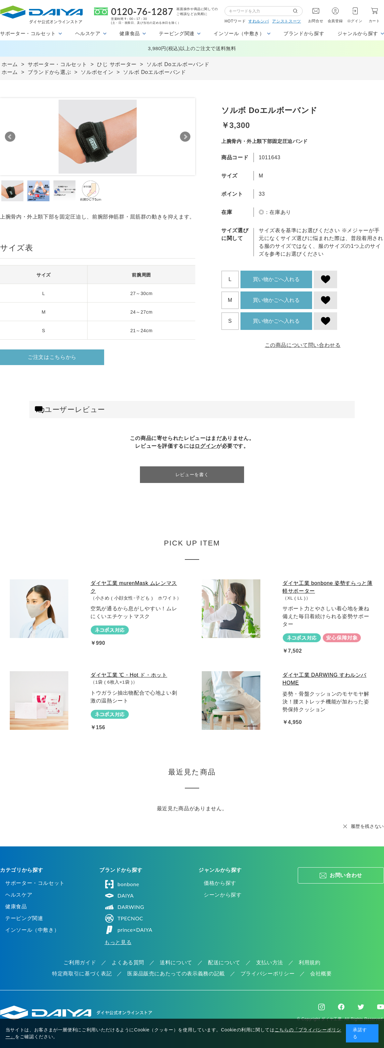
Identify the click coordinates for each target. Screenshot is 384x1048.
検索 (297, 11)
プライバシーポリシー (267, 973)
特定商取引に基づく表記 (82, 973)
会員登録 (335, 21)
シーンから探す (222, 895)
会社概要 (321, 973)
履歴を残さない (367, 826)
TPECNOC (123, 918)
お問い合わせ (346, 875)
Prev (10, 137)
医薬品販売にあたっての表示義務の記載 (176, 973)
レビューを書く (192, 474)
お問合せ (315, 21)
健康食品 (16, 906)
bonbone (121, 884)
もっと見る (117, 942)
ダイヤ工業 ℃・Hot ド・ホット (128, 675)
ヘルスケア (18, 895)
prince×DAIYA (128, 930)
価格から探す (220, 883)
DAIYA (119, 895)
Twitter (361, 1007)
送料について (176, 962)
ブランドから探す (303, 33)
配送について (224, 962)
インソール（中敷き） (32, 930)
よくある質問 (128, 962)
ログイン (355, 21)
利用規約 (310, 962)
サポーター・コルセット (35, 883)
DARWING (124, 907)
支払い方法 (269, 962)
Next (185, 137)
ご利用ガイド (79, 962)
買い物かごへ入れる (276, 279)
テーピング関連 (24, 918)
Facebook (341, 1006)
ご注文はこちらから (52, 357)
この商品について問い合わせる (303, 345)
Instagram (321, 1007)
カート (374, 21)
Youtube (380, 1007)
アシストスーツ (286, 21)
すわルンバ (258, 21)
